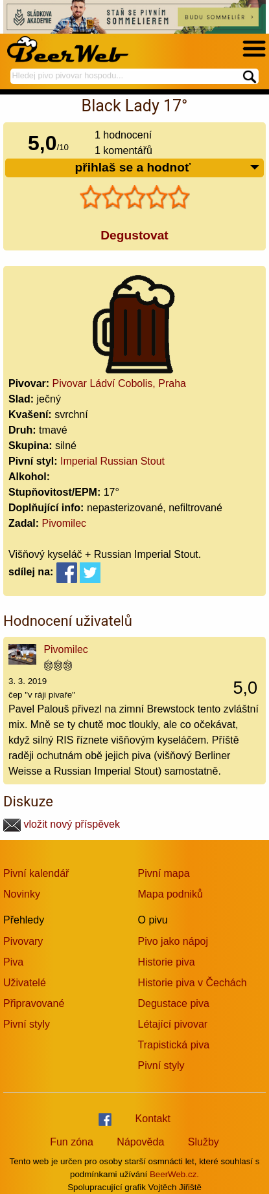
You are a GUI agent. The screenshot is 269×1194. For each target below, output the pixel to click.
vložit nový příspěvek (61, 824)
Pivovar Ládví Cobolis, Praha (119, 383)
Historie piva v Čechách (192, 982)
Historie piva (166, 961)
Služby (203, 1141)
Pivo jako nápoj (173, 941)
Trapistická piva (174, 1044)
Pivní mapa (164, 873)
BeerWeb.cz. (174, 1174)
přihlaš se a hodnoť (168, 168)
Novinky (21, 894)
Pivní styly (26, 1024)
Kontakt (152, 1118)
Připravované (33, 1003)
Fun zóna (71, 1141)
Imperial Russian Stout (112, 461)
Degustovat (134, 235)
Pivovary (23, 941)
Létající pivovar (173, 1024)
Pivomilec (64, 523)
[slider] (135, 197)
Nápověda (140, 1141)
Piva (13, 961)
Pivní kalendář (36, 873)
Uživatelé (24, 982)
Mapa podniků (171, 894)
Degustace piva (173, 1003)
